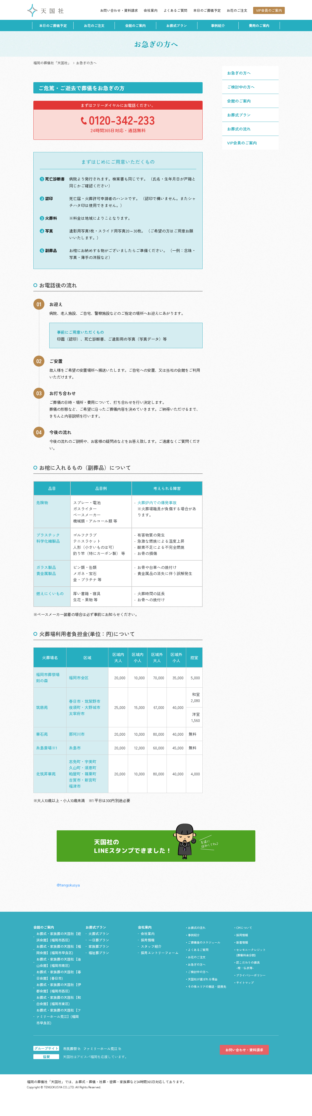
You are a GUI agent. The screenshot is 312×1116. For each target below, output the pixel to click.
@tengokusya (68, 885)
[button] (250, 115)
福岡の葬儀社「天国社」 (52, 62)
